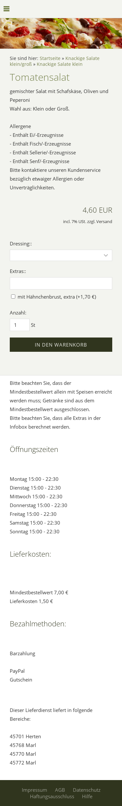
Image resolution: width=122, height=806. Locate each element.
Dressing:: (21, 243)
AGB (60, 790)
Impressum (34, 790)
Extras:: (18, 271)
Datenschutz (87, 790)
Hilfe (87, 796)
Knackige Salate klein (60, 64)
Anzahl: (18, 312)
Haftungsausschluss (52, 796)
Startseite (50, 58)
